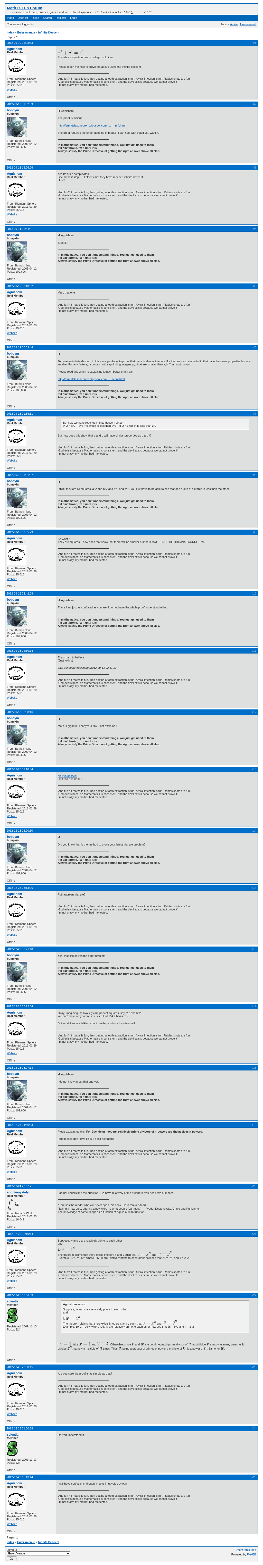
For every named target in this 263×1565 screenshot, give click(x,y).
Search (47, 17)
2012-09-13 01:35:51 (20, 413)
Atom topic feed (246, 1549)
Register (61, 17)
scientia (12, 1301)
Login (73, 17)
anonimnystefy (18, 1192)
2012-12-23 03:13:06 (20, 887)
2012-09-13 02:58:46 (20, 712)
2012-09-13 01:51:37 (20, 474)
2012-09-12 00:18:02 (20, 286)
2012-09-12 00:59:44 (20, 347)
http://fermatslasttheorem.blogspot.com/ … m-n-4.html (91, 125)
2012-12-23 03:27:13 (20, 1067)
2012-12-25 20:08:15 (20, 1367)
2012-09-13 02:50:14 (20, 650)
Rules (35, 17)
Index (10, 17)
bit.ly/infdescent (67, 775)
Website (12, 89)
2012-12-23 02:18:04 (20, 769)
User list (23, 17)
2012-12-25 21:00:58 (20, 1428)
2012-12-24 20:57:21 (20, 1186)
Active (234, 24)
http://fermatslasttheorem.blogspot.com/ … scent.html (91, 379)
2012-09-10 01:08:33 (20, 42)
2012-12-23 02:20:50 (20, 830)
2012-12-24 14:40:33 (20, 1124)
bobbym (13, 110)
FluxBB (251, 1554)
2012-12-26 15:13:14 (20, 1477)
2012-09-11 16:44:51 (20, 228)
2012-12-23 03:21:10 (20, 949)
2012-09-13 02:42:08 (20, 593)
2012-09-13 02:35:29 (20, 532)
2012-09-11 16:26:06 (20, 167)
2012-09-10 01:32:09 (20, 104)
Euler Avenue (26, 32)
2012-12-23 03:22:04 (20, 1006)
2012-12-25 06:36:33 (20, 1295)
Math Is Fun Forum (24, 8)
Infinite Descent (48, 32)
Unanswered (248, 24)
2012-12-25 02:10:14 (20, 1233)
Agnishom (14, 49)
